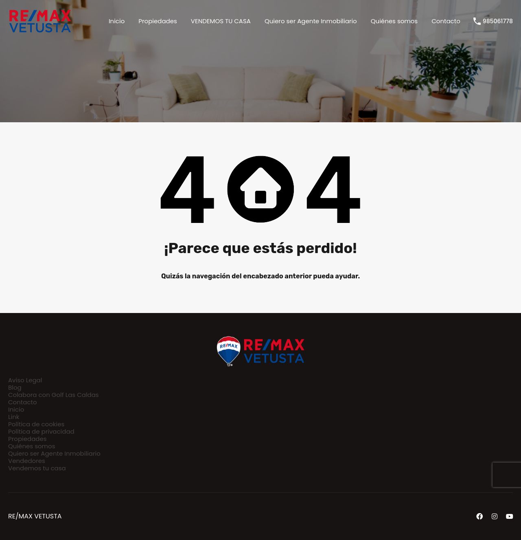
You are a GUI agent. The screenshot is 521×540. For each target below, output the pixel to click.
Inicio (117, 21)
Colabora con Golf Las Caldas (53, 394)
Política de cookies (36, 424)
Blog (15, 387)
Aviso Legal (25, 380)
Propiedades (157, 21)
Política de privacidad (41, 431)
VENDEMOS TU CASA (221, 21)
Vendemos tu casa (37, 468)
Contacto (445, 21)
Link (14, 416)
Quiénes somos (394, 21)
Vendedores (26, 460)
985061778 (498, 21)
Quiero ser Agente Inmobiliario (311, 21)
